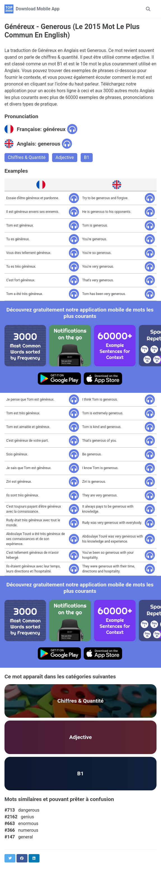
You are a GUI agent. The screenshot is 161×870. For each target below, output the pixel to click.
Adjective (64, 157)
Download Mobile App (38, 8)
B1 (86, 157)
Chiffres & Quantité (26, 157)
